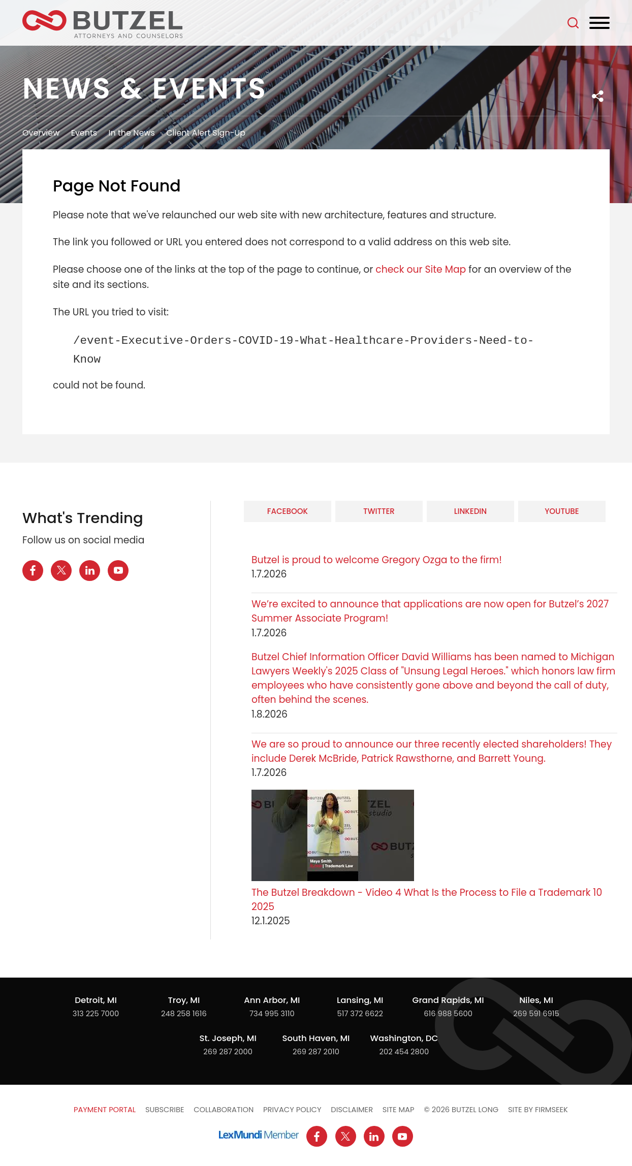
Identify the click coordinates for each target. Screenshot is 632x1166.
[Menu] (599, 23)
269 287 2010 (316, 1052)
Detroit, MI (96, 1000)
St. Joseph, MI (227, 1038)
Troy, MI (184, 1000)
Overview (40, 133)
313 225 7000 (96, 1014)
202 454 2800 (404, 1052)
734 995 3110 (272, 1014)
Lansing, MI (360, 1000)
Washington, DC (404, 1038)
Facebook (287, 511)
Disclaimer (352, 1110)
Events (84, 133)
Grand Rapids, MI (448, 1000)
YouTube (562, 511)
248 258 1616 (184, 1014)
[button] (598, 96)
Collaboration (224, 1110)
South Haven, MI (316, 1038)
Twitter (379, 511)
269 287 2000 (227, 1052)
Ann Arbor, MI (272, 1000)
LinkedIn (470, 511)
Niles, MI (536, 1000)
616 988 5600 (448, 1014)
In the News (132, 133)
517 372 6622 (360, 1014)
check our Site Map (420, 269)
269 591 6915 (536, 1014)
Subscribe (164, 1110)
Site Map (399, 1110)
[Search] (573, 22)
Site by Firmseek (538, 1110)
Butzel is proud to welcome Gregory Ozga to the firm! (376, 560)
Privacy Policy (292, 1110)
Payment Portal (105, 1110)
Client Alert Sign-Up (205, 133)
